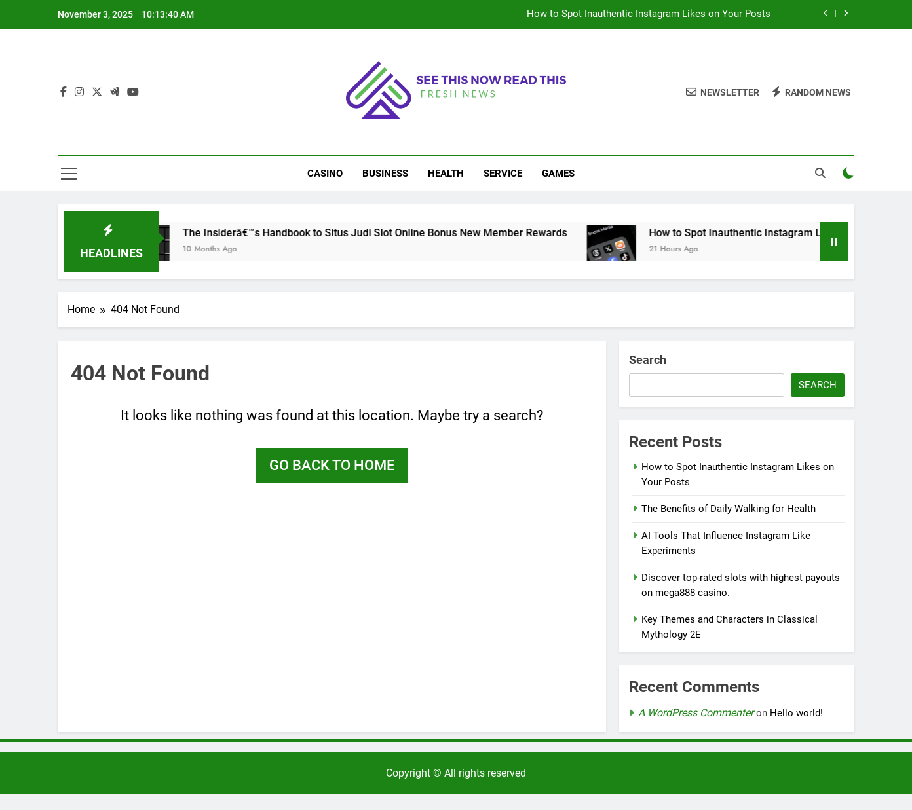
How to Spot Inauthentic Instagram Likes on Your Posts (648, 14)
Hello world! (796, 713)
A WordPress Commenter (695, 713)
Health (446, 173)
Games (558, 173)
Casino (325, 173)
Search (647, 360)
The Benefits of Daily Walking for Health (728, 509)
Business (385, 173)
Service (503, 173)
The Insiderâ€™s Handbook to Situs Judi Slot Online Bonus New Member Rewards (385, 233)
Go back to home (331, 465)
